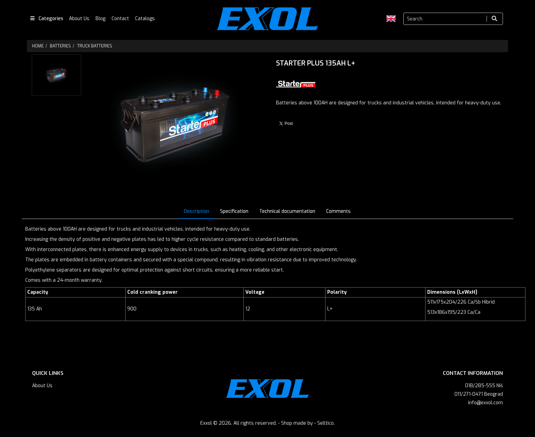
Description (196, 211)
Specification (234, 211)
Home (38, 46)
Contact (120, 18)
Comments (338, 211)
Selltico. (326, 423)
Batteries (60, 46)
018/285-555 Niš (484, 385)
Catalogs (145, 18)
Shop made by (297, 423)
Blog (100, 18)
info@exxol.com (485, 402)
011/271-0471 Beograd (478, 394)
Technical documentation (287, 211)
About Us (79, 18)
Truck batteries (94, 46)
